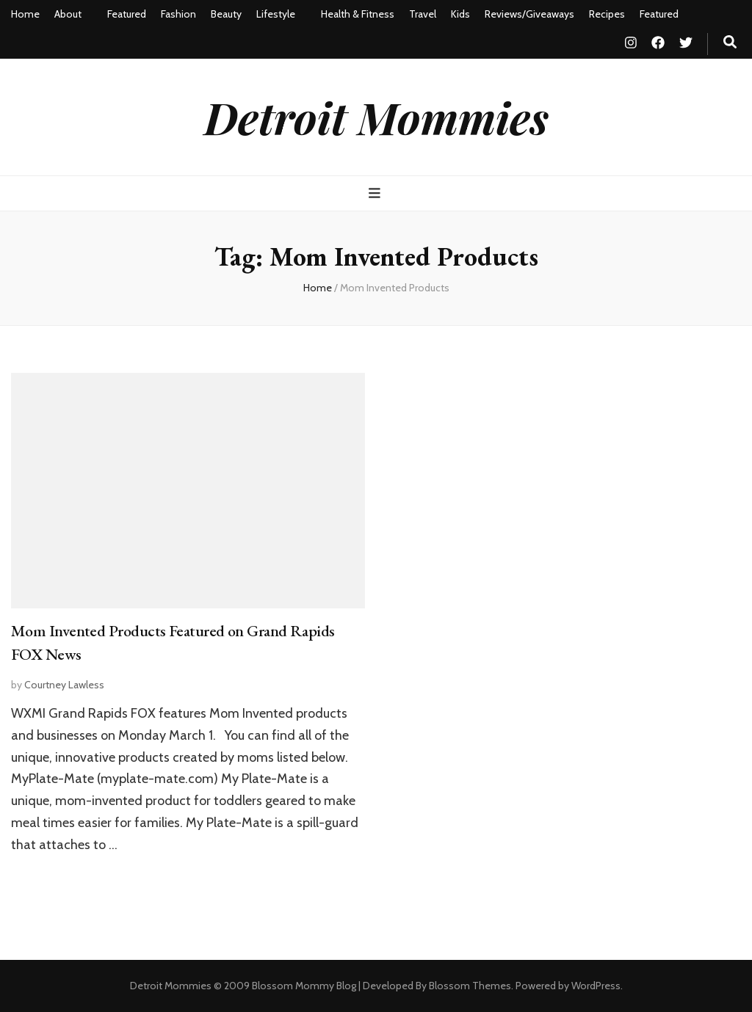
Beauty (226, 14)
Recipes (607, 14)
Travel (422, 14)
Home (25, 14)
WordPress (596, 985)
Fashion (178, 14)
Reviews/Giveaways (529, 14)
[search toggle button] (730, 42)
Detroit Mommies (376, 116)
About (68, 14)
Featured (126, 14)
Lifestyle (275, 14)
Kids (460, 14)
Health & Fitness (357, 14)
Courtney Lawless (64, 684)
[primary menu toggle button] (376, 193)
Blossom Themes (470, 985)
